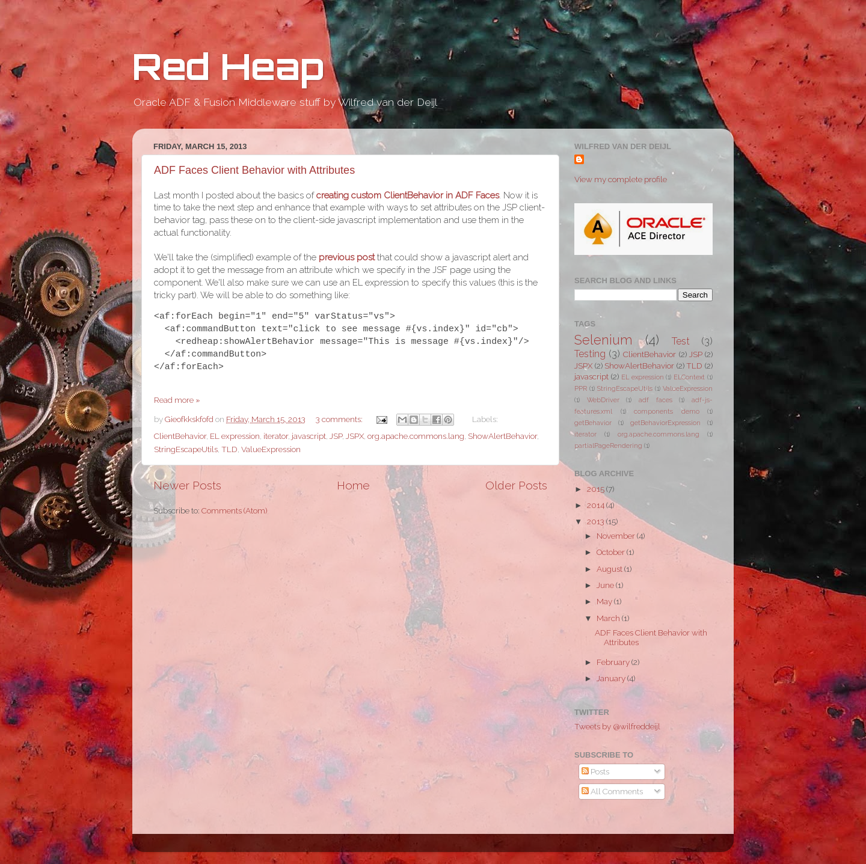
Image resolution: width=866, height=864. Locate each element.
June (606, 585)
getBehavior (593, 423)
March (609, 618)
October (612, 552)
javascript (309, 436)
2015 (596, 489)
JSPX (355, 436)
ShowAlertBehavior (502, 436)
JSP (336, 436)
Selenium (603, 340)
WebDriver (603, 400)
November (617, 536)
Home (353, 485)
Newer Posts (187, 485)
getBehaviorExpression (665, 423)
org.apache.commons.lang (415, 436)
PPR (580, 389)
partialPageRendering (608, 446)
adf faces (655, 400)
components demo (666, 411)
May (605, 601)
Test (681, 341)
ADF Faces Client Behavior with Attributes (254, 170)
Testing (590, 354)
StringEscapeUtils (186, 449)
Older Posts (516, 485)
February (614, 662)
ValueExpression (271, 449)
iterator (275, 436)
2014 (596, 505)
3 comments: (340, 419)
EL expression (235, 436)
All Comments (612, 791)
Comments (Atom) (234, 510)
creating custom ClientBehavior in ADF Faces (407, 195)
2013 (596, 521)
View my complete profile (620, 179)
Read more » (177, 400)
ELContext (689, 377)
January (612, 678)
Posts (595, 771)
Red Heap (228, 66)
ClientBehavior (180, 436)
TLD (229, 449)
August (610, 569)
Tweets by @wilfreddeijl (617, 726)
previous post (347, 257)
